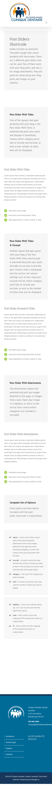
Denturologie (11, 742)
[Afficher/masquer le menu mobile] (46, 22)
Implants (9, 754)
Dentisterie (10, 736)
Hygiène (9, 748)
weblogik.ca (34, 779)
